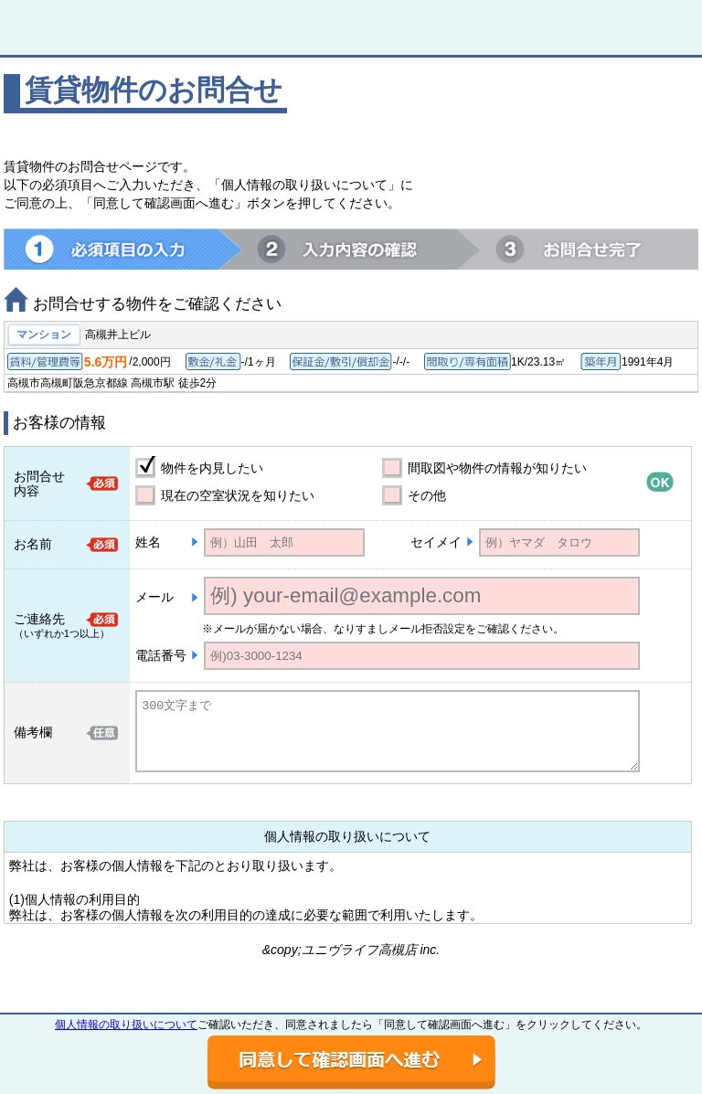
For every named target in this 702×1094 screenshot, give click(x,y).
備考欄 (33, 732)
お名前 (33, 543)
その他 (427, 495)
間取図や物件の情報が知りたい (497, 468)
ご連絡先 (39, 618)
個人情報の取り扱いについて (126, 1024)
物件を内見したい (212, 468)
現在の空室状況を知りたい (237, 495)
